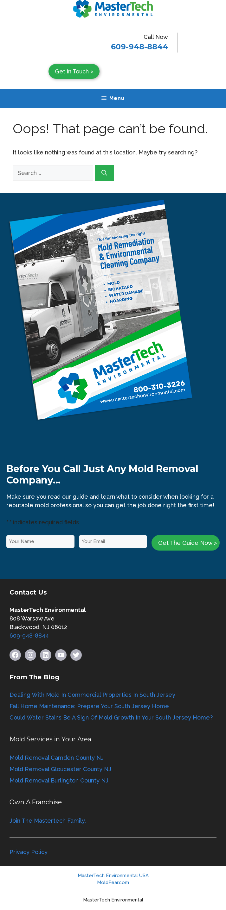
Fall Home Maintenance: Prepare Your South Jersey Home (89, 706)
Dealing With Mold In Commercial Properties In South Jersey (92, 694)
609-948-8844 (139, 46)
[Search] (104, 173)
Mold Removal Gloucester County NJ (60, 769)
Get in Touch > (74, 71)
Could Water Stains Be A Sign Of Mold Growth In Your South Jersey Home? (111, 717)
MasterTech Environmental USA (113, 875)
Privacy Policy (29, 852)
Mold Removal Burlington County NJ (59, 780)
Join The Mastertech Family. (48, 820)
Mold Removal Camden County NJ (57, 757)
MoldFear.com (113, 882)
